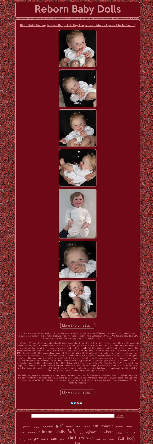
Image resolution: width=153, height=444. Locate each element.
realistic (107, 426)
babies (119, 433)
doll (72, 437)
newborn (106, 432)
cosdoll (32, 432)
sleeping (22, 440)
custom (87, 426)
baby (72, 431)
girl (59, 425)
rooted (44, 439)
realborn (36, 427)
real (78, 426)
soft (95, 426)
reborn (86, 437)
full (121, 438)
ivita (81, 433)
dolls (60, 431)
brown (129, 426)
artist (104, 439)
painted (112, 439)
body (131, 438)
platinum (26, 427)
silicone (46, 431)
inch (29, 439)
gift (36, 438)
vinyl (54, 438)
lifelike (91, 432)
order (22, 432)
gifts (62, 438)
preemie (69, 426)
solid (98, 439)
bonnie (119, 426)
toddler (130, 432)
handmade (47, 426)
